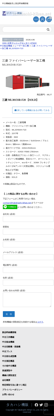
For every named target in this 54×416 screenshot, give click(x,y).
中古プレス (7, 351)
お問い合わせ (8, 394)
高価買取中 (7, 370)
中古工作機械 (8, 337)
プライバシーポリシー (12, 389)
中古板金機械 (8, 342)
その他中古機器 (9, 366)
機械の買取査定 (9, 375)
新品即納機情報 (9, 332)
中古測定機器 (8, 361)
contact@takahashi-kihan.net (17, 203)
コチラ (40, 322)
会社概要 (6, 380)
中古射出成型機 (9, 356)
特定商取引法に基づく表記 (14, 385)
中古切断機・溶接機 (11, 346)
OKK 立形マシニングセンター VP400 (19, 43)
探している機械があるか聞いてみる (32, 110)
